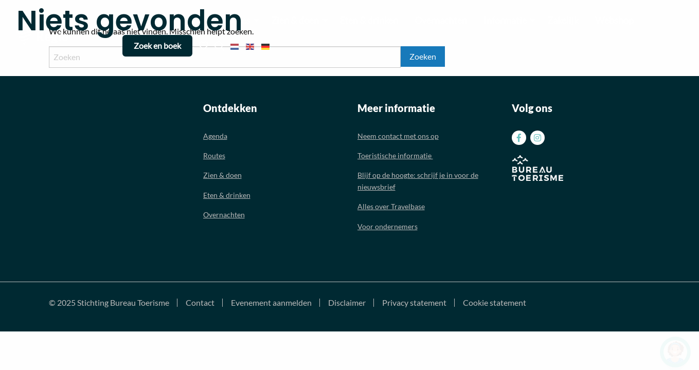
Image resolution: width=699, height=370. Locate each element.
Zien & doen (222, 175)
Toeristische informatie (395, 155)
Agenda (215, 136)
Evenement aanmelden (271, 303)
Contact (200, 303)
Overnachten (224, 214)
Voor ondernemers (387, 226)
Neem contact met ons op (398, 136)
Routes (214, 155)
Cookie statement (494, 303)
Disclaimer (347, 303)
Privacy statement (414, 303)
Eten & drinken (226, 195)
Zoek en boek (157, 45)
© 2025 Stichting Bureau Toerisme (109, 303)
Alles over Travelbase (391, 206)
